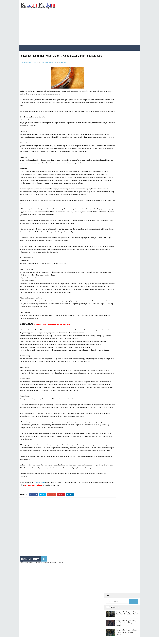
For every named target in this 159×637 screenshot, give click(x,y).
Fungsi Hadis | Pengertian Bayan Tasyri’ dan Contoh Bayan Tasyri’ (127, 70)
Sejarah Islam (52, 66)
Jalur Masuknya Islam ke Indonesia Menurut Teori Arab (126, 97)
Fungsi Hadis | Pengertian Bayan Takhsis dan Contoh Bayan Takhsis (126, 89)
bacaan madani (39, 526)
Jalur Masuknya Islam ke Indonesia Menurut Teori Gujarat (126, 106)
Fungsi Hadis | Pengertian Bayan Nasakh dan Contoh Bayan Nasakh (126, 80)
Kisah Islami (44, 66)
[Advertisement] (79, 27)
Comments (62, 66)
